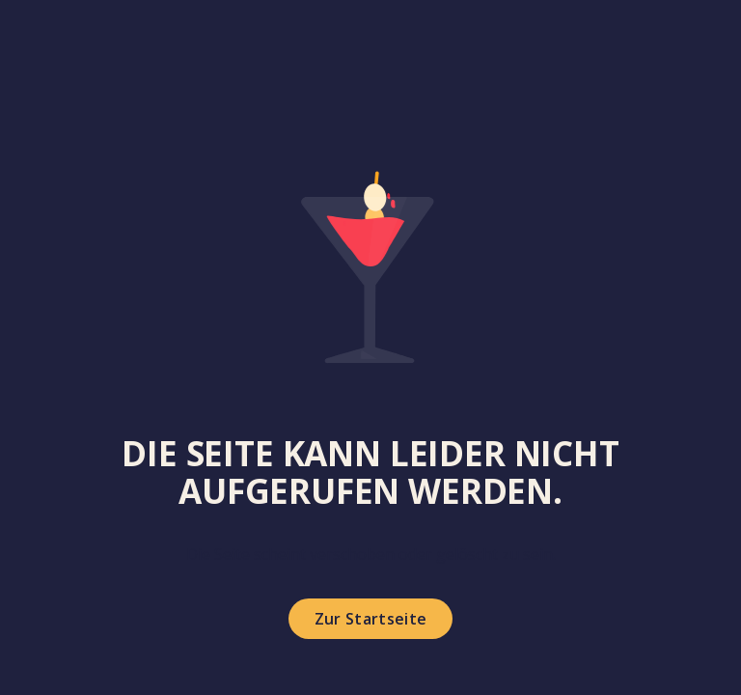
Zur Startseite (370, 618)
